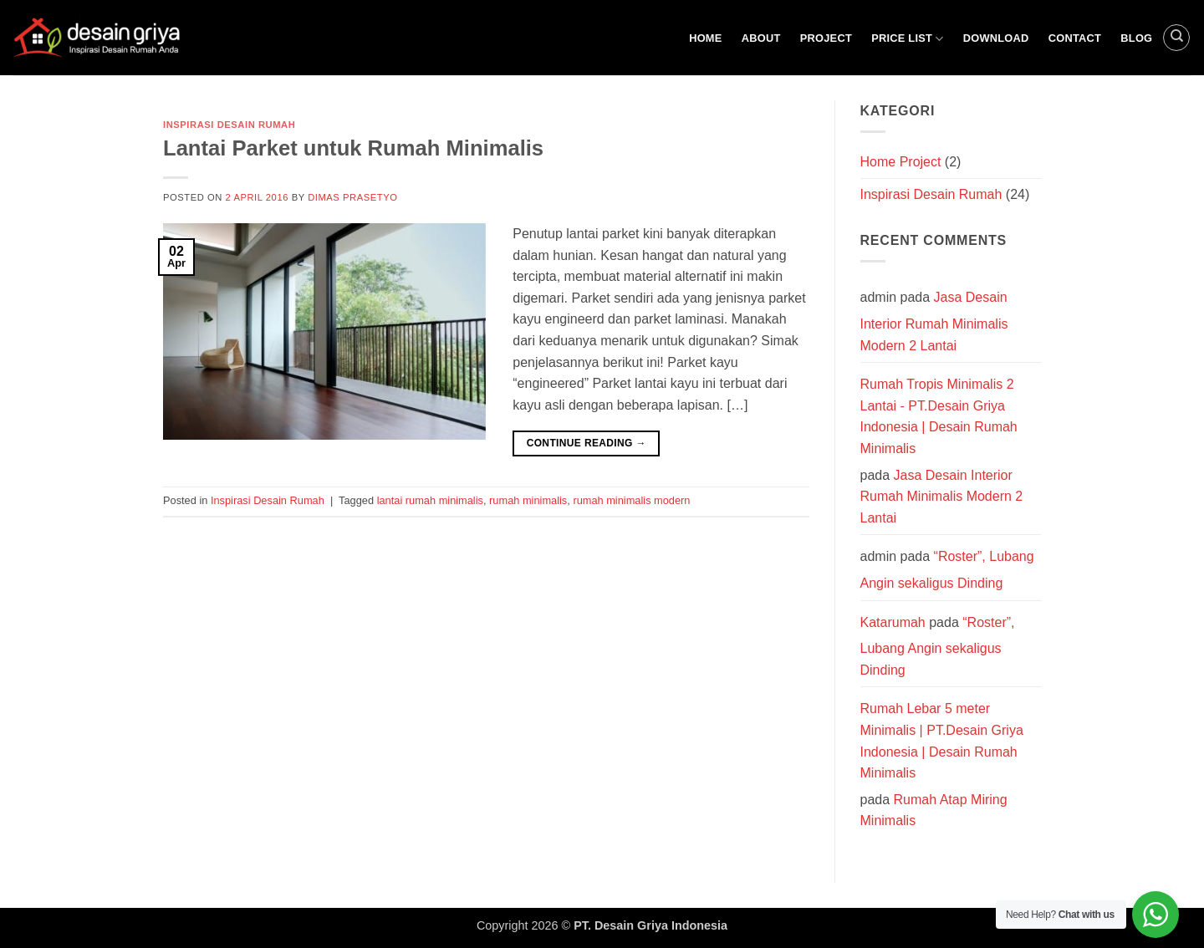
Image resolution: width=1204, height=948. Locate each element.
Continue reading (586, 443)
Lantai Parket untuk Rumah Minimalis (353, 148)
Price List (907, 39)
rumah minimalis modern (631, 500)
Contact (1074, 38)
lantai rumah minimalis (430, 500)
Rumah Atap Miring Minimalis (934, 810)
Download (996, 38)
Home (705, 38)
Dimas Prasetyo (352, 197)
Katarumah (893, 622)
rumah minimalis (528, 500)
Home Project (900, 162)
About (761, 38)
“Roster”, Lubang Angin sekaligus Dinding (937, 646)
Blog (1136, 38)
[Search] (1176, 37)
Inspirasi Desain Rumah (229, 125)
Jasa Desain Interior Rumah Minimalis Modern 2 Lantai (934, 321)
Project (826, 38)
